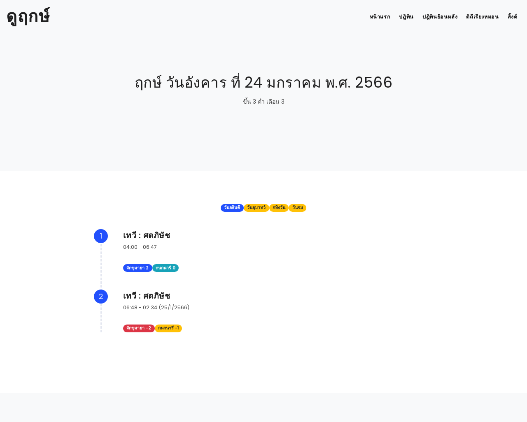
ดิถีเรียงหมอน (478, 16)
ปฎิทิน (398, 16)
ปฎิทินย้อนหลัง (434, 16)
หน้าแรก (369, 16)
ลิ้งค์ (511, 16)
